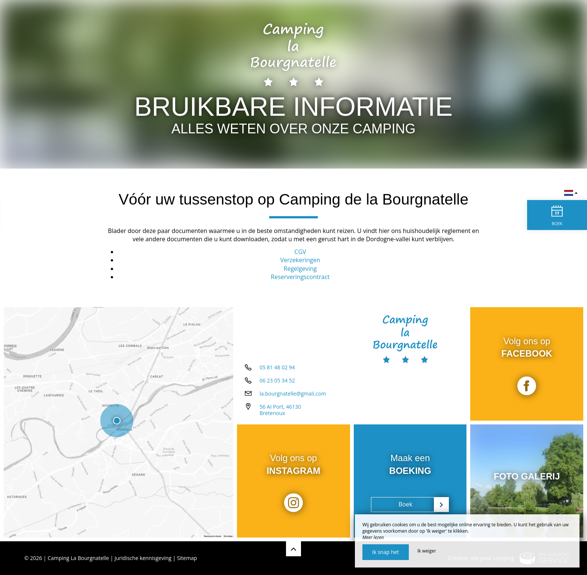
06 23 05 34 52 (277, 380)
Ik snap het (385, 552)
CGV (300, 252)
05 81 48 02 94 (277, 367)
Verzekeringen (300, 260)
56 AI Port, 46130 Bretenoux (280, 410)
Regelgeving (300, 268)
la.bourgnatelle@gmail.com (292, 393)
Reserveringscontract (300, 277)
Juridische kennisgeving (143, 558)
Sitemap (187, 558)
